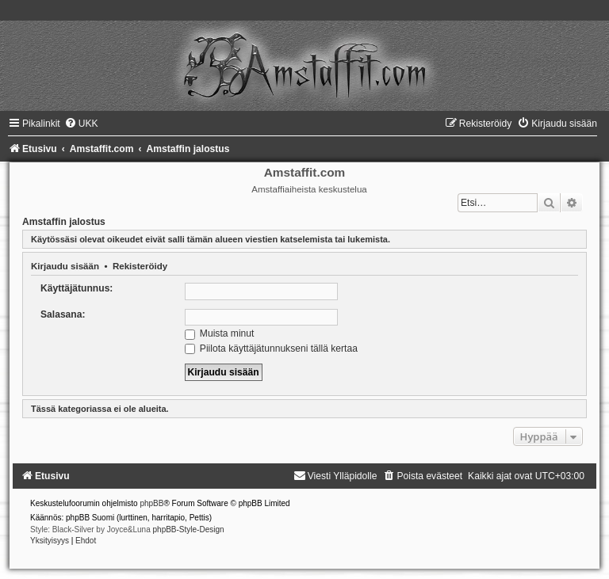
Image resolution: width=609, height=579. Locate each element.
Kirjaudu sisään (65, 266)
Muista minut (220, 333)
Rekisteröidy (140, 266)
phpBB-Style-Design (188, 529)
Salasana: (62, 314)
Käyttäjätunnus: (76, 288)
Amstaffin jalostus (63, 221)
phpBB (151, 503)
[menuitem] (81, 123)
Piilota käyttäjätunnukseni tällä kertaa (271, 348)
